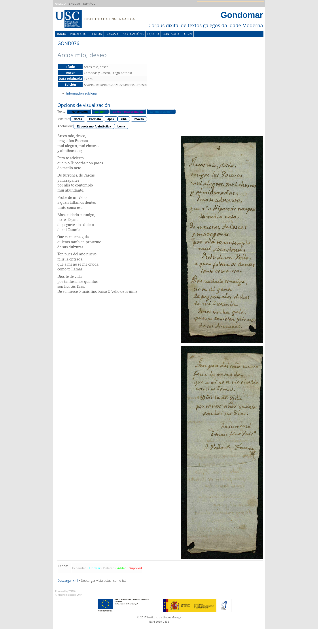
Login (187, 34)
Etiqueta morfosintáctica (94, 126)
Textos (96, 34)
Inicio (61, 34)
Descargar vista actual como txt (103, 580)
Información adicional (81, 93)
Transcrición (79, 111)
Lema (121, 126)
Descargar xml (67, 580)
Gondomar (242, 15)
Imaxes (139, 119)
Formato (95, 119)
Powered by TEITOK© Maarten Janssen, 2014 (68, 593)
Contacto (171, 34)
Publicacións (133, 34)
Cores (78, 119)
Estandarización (161, 111)
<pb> (110, 119)
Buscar (112, 34)
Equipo (153, 34)
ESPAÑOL (89, 4)
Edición (100, 111)
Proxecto (78, 34)
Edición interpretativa (128, 111)
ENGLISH (74, 4)
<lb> (124, 119)
